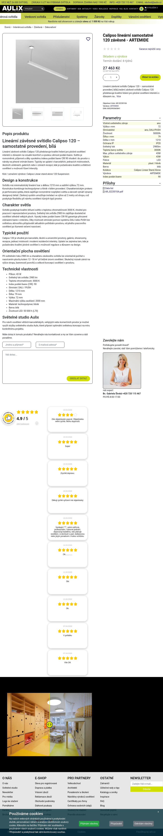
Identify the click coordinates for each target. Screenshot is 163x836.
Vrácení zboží (41, 792)
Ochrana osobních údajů (80, 805)
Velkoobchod (74, 783)
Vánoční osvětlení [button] (139, 16)
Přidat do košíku (150, 77)
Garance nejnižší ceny (150, 49)
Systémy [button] (82, 16)
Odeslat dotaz (78, 378)
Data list (109, 188)
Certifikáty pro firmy (77, 801)
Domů (7, 27)
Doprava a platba (43, 788)
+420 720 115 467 (125, 2)
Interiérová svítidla (22, 27)
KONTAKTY (133, 9)
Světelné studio (9, 788)
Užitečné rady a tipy (109, 788)
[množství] (111, 77)
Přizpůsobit (116, 823)
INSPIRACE (113, 9)
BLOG (126, 9)
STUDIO (59, 9)
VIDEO (95, 9)
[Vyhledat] (42, 9)
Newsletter (7, 792)
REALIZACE (103, 9)
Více (119, 96)
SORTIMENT (72, 9)
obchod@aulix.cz (153, 2)
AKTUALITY (86, 9)
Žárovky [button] (99, 16)
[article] (67, 419)
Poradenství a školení (78, 792)
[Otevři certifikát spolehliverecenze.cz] (27, 412)
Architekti (72, 788)
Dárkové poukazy (43, 805)
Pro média (7, 796)
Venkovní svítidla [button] (35, 16)
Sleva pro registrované (46, 783)
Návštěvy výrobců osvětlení (81, 796)
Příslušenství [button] (61, 16)
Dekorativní (50, 27)
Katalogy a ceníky (109, 792)
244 (23, 424)
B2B (79, 9)
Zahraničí (104, 783)
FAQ (121, 9)
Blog (102, 805)
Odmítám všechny (143, 823)
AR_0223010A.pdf (114, 191)
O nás (5, 783)
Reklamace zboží (43, 796)
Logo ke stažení (10, 801)
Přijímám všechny (89, 823)
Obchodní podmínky (45, 801)
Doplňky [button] (116, 16)
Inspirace (104, 796)
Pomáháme (8, 805)
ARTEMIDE (114, 106)
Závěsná (38, 27)
